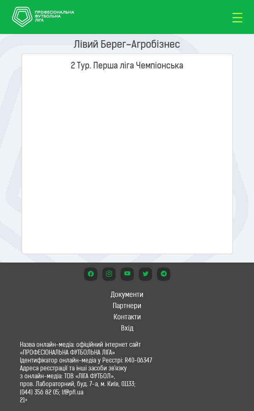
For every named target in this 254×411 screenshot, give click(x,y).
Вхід (127, 328)
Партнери (127, 306)
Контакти (127, 317)
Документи (127, 294)
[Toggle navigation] (237, 17)
